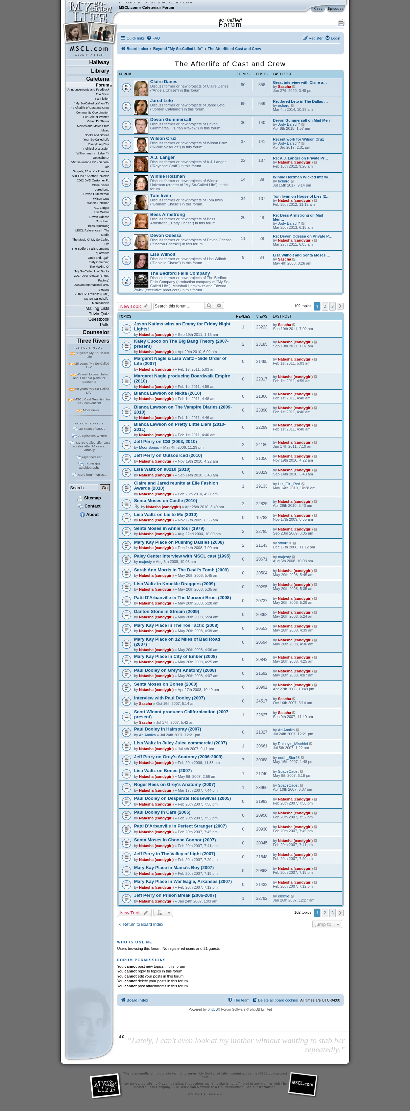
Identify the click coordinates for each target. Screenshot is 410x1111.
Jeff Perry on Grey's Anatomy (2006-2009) (178, 756)
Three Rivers (93, 341)
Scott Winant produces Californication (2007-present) (182, 714)
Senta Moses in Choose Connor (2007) (175, 839)
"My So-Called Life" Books (91, 271)
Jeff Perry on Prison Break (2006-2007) (175, 895)
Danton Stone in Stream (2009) (166, 611)
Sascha (284, 86)
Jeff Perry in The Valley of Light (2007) (174, 853)
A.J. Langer (102, 207)
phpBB (213, 1009)
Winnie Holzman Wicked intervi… (302, 177)
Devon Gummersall (96, 194)
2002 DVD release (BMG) (92, 294)
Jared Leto (102, 189)
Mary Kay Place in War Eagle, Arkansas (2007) (183, 881)
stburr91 (285, 543)
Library (100, 71)
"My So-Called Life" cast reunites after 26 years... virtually (91, 446)
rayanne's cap (92, 457)
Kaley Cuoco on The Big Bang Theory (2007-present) (181, 344)
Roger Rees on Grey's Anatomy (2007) (174, 784)
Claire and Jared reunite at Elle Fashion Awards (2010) (176, 485)
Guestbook (99, 319)
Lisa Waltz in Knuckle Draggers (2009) (174, 583)
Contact (89, 506)
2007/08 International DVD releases (92, 287)
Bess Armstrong (98, 226)
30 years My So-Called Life (92, 355)
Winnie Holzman (98, 203)
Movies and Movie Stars (93, 126)
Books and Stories (97, 135)
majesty (145, 562)
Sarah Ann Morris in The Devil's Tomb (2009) (181, 569)
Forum (168, 7)
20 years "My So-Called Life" (92, 390)
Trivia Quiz (99, 313)
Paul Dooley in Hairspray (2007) (167, 729)
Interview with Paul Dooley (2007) (169, 697)
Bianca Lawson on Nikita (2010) (167, 393)
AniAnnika (147, 735)
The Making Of (100, 266)
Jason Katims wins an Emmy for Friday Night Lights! (182, 326)
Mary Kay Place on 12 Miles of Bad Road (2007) (177, 642)
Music (105, 130)
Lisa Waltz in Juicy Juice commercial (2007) (180, 742)
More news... (92, 410)
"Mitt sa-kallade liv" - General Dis (90, 164)
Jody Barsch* (289, 124)
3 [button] (332, 306)
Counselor (95, 332)
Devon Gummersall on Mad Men (301, 120)
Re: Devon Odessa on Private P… (303, 236)
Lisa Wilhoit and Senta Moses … (302, 255)
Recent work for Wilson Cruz (298, 139)
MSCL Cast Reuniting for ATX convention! (92, 401)
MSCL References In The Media (92, 233)
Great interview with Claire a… (300, 82)
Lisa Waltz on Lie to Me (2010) (165, 514)
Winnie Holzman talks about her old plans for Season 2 (90, 378)
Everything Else (98, 144)
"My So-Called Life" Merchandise (96, 301)
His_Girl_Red (289, 484)
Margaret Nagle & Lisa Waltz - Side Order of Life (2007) (180, 361)
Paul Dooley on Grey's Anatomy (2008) (175, 670)
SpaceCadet (288, 771)
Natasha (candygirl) (295, 162)
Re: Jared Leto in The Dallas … (300, 101)
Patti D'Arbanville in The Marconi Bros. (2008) (182, 597)
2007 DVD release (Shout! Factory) (92, 278)
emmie (283, 896)
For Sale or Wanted (96, 117)
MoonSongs (149, 447)
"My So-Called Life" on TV (91, 103)
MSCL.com (128, 7)
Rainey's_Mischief (293, 744)
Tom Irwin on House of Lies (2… (301, 196)
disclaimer (267, 1087)
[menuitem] (153, 38)
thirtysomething (99, 262)
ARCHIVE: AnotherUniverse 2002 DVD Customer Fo (90, 178)
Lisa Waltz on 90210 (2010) (162, 469)
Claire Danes (101, 185)
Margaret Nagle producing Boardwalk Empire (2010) (182, 378)
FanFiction (102, 98)
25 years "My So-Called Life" (92, 365)
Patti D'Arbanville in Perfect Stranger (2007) (180, 826)
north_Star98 (288, 758)
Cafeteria (150, 7)
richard (283, 105)
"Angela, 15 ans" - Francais (91, 171)
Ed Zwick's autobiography (89, 465)
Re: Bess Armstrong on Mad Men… (298, 217)
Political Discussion (96, 148)
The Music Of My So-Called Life (90, 242)
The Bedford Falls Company (90, 248)
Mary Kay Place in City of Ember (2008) (175, 656)
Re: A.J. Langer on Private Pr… (300, 158)
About (89, 514)
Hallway (99, 62)
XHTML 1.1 (197, 1093)
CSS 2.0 (215, 1093)
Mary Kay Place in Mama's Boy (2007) (174, 867)
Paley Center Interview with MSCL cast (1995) (182, 556)
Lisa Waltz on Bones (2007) (163, 770)
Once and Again (99, 258)
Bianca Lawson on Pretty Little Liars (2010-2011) (179, 427)
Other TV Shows (98, 121)
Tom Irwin (102, 221)
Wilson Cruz (101, 198)
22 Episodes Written (92, 436)
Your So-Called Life (96, 139)
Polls (105, 324)
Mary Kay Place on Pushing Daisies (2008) (179, 542)
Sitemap (89, 497)
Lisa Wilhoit (102, 212)
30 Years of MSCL (92, 428)
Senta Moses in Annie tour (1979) (169, 528)
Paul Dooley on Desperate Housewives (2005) (182, 798)
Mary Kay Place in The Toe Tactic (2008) (176, 625)
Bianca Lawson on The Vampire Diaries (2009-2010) (183, 409)
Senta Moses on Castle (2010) (165, 500)
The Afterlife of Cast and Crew (89, 107)
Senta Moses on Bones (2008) (165, 684)
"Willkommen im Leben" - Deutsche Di (93, 155)
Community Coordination (93, 112)
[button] (340, 306)
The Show (102, 94)
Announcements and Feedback (89, 89)
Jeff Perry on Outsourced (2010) (168, 455)
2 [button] (325, 306)
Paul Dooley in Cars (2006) (162, 812)
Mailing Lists (97, 308)
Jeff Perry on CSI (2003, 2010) (165, 441)
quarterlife (103, 253)
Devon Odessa (99, 217)
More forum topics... (92, 474)
